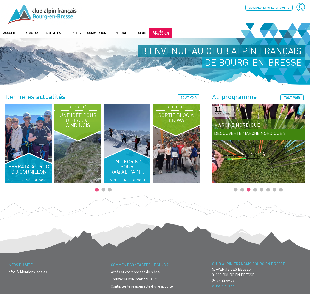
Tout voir (188, 98)
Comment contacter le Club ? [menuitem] (139, 264)
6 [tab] (268, 190)
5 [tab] (261, 190)
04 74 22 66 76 (223, 280)
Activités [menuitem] (53, 33)
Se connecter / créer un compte (269, 7)
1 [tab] (97, 190)
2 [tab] (103, 190)
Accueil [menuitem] (9, 33)
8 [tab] (281, 190)
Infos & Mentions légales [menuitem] (27, 272)
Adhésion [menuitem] (161, 32)
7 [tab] (274, 190)
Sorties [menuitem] (74, 33)
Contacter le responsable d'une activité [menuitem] (142, 286)
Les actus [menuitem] (30, 33)
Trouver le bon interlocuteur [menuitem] (133, 279)
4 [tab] (255, 190)
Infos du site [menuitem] (20, 264)
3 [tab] (110, 190)
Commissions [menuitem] (97, 33)
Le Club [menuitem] (139, 33)
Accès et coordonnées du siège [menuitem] (135, 272)
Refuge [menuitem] (121, 33)
